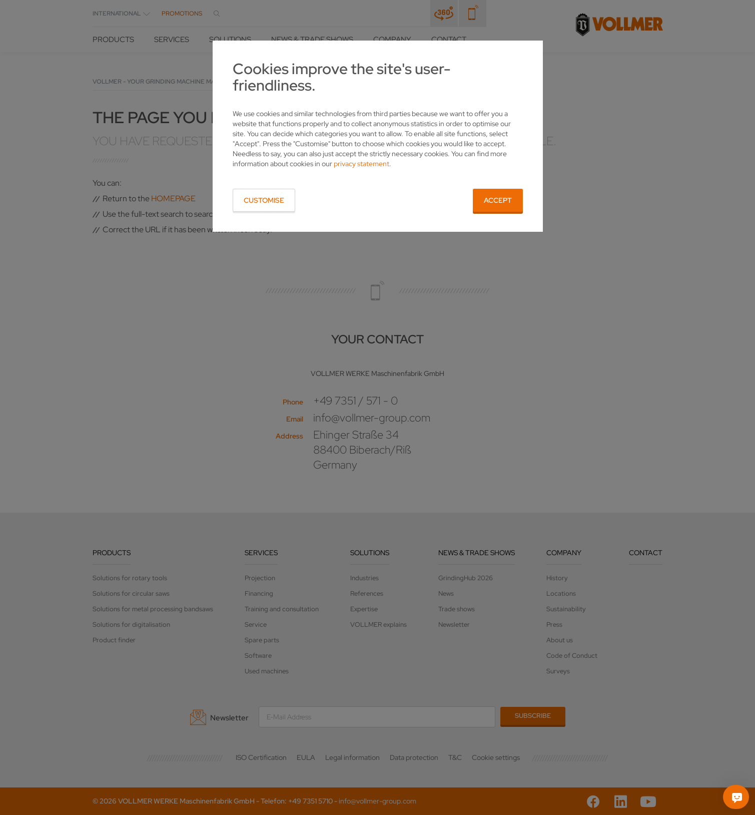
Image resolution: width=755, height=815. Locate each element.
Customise (264, 200)
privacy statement (361, 163)
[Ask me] (737, 797)
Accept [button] (498, 200)
